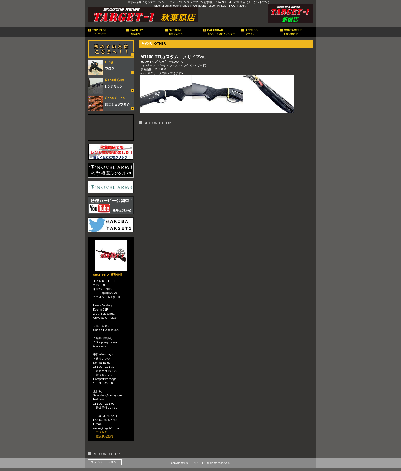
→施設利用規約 (103, 436)
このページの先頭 (104, 453)
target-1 (143, 14)
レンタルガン (111, 85)
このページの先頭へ (155, 122)
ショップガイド (111, 102)
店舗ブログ (111, 67)
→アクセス (100, 432)
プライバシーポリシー (105, 462)
